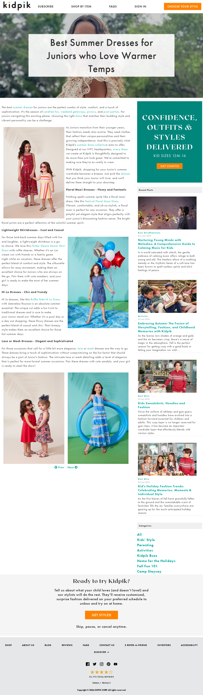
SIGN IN (140, 6)
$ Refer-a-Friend (136, 645)
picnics (91, 111)
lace (80, 348)
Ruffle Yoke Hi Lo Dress (45, 299)
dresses (125, 173)
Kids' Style (146, 540)
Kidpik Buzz (147, 555)
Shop (8, 645)
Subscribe (45, 6)
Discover (101, 652)
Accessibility (189, 645)
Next (73, 467)
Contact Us (106, 645)
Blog (48, 645)
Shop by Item (81, 6)
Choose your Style (182, 6)
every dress (120, 149)
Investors (164, 645)
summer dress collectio (91, 145)
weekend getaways (73, 111)
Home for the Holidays (156, 561)
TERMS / (96, 683)
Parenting (145, 545)
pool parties (111, 111)
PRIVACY (106, 683)
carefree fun (51, 111)
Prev (59, 467)
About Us (28, 645)
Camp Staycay (149, 571)
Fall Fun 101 (147, 566)
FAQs (113, 6)
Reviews (67, 645)
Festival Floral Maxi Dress (101, 201)
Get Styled (101, 615)
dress (79, 116)
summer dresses (23, 107)
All (139, 534)
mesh (90, 348)
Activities (145, 550)
